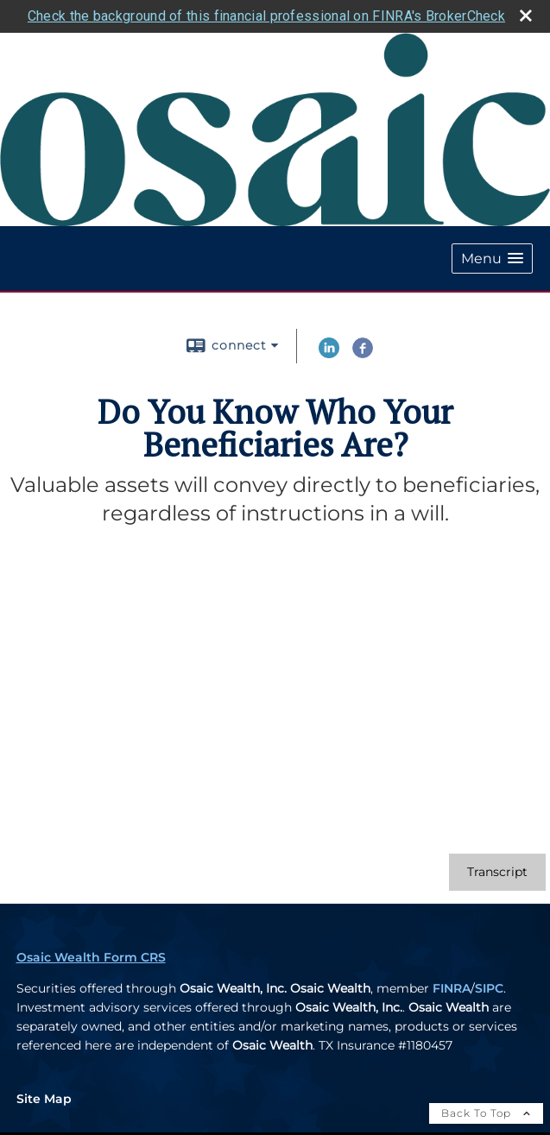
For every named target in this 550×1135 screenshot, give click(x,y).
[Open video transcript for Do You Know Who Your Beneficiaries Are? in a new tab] (497, 869)
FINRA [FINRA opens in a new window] (452, 985)
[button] (492, 257)
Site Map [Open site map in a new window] (44, 1096)
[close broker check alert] (526, 14)
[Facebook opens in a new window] (362, 352)
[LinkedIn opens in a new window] (329, 352)
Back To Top (486, 1110)
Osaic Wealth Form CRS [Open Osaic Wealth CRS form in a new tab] (91, 954)
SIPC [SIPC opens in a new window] (489, 985)
